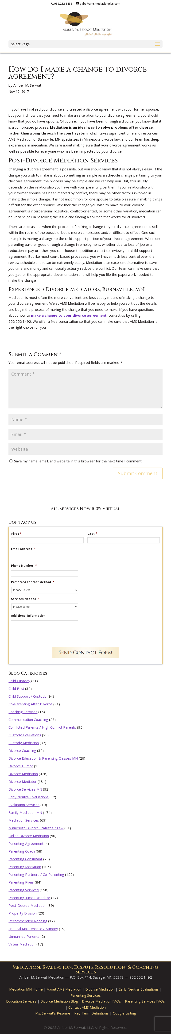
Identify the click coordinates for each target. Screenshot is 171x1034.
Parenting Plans (21, 882)
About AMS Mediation (64, 989)
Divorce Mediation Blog (59, 1001)
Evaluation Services (23, 804)
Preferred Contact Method (32, 582)
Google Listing (124, 1013)
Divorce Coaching (22, 750)
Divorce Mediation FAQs (101, 1001)
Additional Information (28, 615)
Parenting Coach (21, 851)
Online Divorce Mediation (28, 835)
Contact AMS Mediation (87, 1007)
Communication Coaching (28, 719)
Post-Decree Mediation (27, 905)
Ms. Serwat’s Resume (52, 1013)
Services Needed (25, 599)
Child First (16, 688)
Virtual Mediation (21, 944)
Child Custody (19, 680)
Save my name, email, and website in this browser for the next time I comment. (78, 461)
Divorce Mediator (22, 781)
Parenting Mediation (24, 866)
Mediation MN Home (26, 989)
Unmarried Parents (23, 936)
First (18, 533)
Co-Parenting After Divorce (30, 704)
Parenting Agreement (25, 843)
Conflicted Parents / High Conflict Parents (42, 727)
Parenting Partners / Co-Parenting (36, 874)
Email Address (23, 549)
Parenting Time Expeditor (29, 897)
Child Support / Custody (27, 696)
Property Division (22, 913)
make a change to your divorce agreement (69, 315)
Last (94, 533)
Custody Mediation (23, 742)
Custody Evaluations (24, 735)
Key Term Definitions (91, 1013)
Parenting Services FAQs (145, 1001)
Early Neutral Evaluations (28, 797)
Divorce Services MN (25, 789)
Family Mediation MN (25, 812)
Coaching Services (22, 711)
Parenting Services (23, 890)
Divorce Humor (20, 766)
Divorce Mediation (23, 773)
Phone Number (24, 565)
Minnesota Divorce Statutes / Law (35, 828)
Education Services (21, 1001)
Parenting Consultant (25, 859)
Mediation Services (23, 820)
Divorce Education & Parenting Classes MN (43, 758)
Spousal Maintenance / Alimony (33, 928)
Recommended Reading (27, 921)
